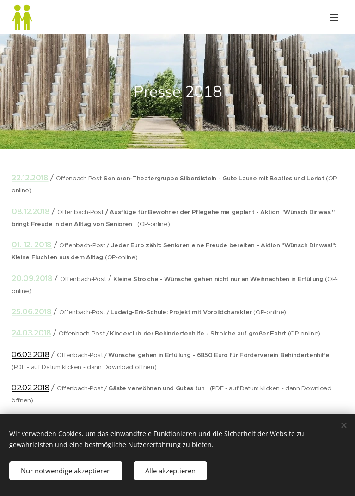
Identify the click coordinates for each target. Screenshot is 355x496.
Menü (334, 17)
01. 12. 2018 (32, 245)
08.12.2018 (31, 211)
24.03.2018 (31, 333)
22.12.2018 (30, 178)
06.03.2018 (30, 354)
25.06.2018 (32, 312)
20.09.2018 (32, 278)
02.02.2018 (30, 388)
